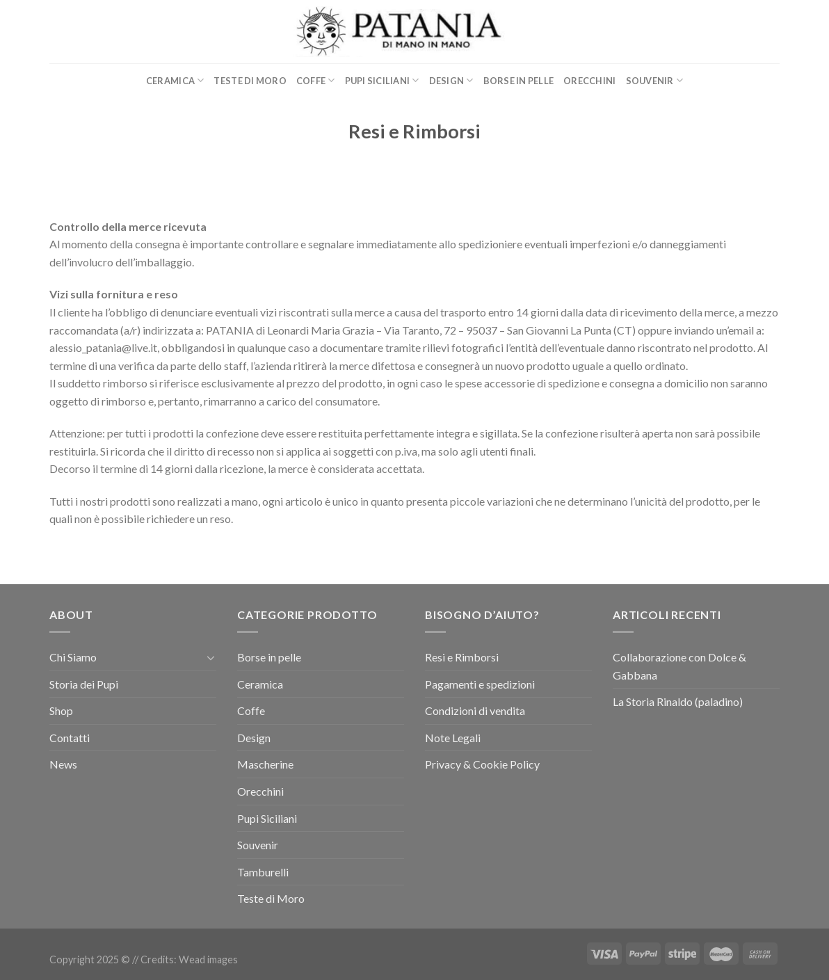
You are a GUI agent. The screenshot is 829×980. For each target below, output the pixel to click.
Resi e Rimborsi (462, 657)
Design (451, 80)
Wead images (208, 959)
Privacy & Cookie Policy (482, 764)
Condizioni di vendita (475, 710)
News (63, 764)
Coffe (315, 80)
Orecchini (589, 80)
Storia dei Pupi (83, 684)
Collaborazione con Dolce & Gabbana (679, 666)
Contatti (69, 737)
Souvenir (655, 80)
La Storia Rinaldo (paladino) (678, 701)
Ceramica (175, 80)
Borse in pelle (518, 80)
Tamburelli (263, 871)
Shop (61, 710)
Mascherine (265, 764)
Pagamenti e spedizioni (480, 684)
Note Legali (453, 737)
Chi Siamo (73, 657)
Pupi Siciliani (382, 80)
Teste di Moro (250, 80)
